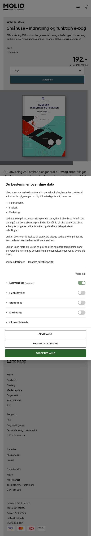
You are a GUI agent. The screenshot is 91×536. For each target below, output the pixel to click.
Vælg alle (80, 273)
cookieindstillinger (15, 262)
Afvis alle (45, 334)
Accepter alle (45, 353)
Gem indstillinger (45, 343)
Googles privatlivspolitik (41, 262)
